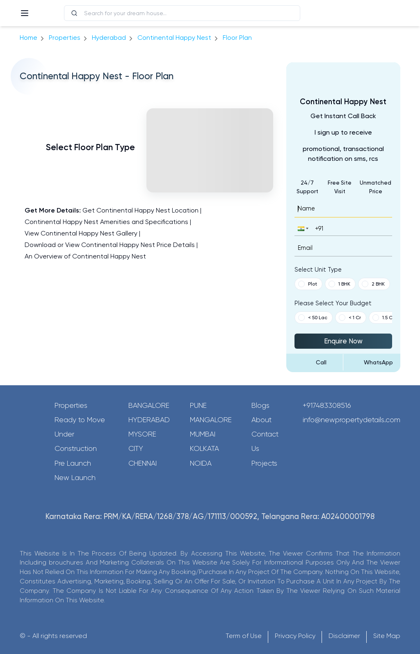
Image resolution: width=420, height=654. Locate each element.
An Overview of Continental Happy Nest (85, 256)
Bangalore (148, 405)
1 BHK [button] (339, 284)
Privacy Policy (295, 636)
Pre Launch (73, 463)
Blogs (260, 405)
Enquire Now (343, 341)
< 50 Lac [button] (312, 317)
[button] (302, 228)
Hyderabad (149, 420)
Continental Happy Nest (174, 37)
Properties (64, 37)
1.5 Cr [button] (383, 317)
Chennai (142, 463)
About (261, 420)
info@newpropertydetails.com (351, 420)
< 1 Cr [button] (350, 317)
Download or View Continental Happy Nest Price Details (110, 245)
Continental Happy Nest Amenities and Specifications (106, 222)
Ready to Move (80, 420)
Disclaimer (344, 636)
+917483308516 (327, 405)
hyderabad (109, 37)
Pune (198, 405)
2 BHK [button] (373, 284)
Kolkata (204, 448)
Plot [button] (307, 284)
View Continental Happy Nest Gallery (81, 233)
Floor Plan (237, 37)
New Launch (75, 477)
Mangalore (211, 420)
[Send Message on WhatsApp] (371, 362)
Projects (264, 463)
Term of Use (244, 636)
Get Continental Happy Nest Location (140, 210)
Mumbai (202, 434)
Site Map (386, 636)
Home (28, 37)
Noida (201, 463)
